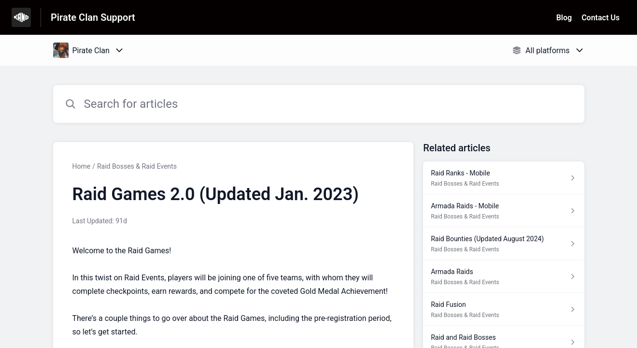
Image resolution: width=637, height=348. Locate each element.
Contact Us (600, 17)
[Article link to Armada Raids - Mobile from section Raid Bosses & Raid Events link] (503, 210)
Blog (564, 17)
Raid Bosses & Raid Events (137, 166)
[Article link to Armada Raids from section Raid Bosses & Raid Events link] (503, 276)
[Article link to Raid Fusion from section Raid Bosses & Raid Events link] (503, 309)
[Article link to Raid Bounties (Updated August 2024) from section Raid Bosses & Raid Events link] (503, 243)
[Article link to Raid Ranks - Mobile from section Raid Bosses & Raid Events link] (503, 177)
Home (81, 166)
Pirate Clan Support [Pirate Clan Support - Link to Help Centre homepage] (93, 17)
